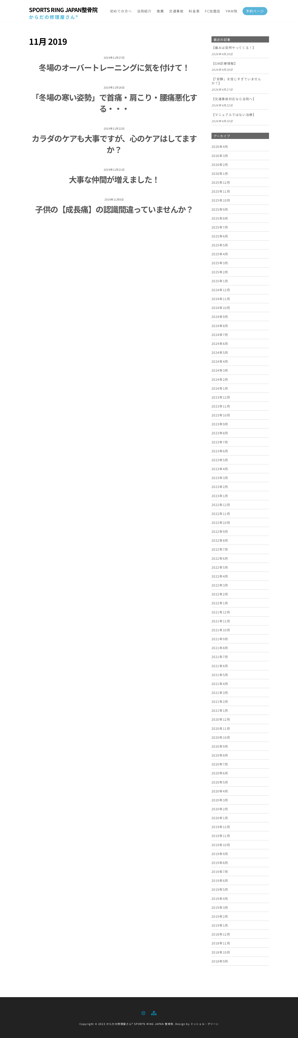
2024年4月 (219, 361)
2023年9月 (219, 424)
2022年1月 (219, 603)
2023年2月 (219, 486)
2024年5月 (219, 352)
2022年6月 (219, 558)
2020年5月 (219, 782)
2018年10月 (220, 952)
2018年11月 (220, 943)
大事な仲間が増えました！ (114, 179)
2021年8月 (219, 647)
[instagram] (143, 1012)
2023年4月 (219, 468)
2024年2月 (219, 379)
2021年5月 (219, 674)
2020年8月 (219, 755)
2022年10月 (220, 522)
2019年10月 (220, 844)
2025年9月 (219, 209)
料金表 (194, 11)
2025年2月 (219, 272)
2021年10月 (220, 630)
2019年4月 (219, 898)
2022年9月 (219, 531)
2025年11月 (220, 191)
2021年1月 (219, 710)
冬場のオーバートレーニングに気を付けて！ (114, 67)
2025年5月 (219, 245)
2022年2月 (219, 594)
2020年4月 (219, 791)
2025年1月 (219, 281)
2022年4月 (219, 576)
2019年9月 (219, 853)
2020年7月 (219, 764)
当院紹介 (144, 11)
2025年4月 (219, 254)
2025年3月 (219, 262)
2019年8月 (219, 862)
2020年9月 (219, 746)
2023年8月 (219, 433)
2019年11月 (220, 835)
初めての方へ (121, 11)
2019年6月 (219, 880)
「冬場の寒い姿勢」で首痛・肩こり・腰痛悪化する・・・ (114, 102)
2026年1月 (219, 173)
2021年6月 (219, 665)
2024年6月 (219, 343)
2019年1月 (219, 925)
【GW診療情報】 (224, 63)
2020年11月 (220, 728)
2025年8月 (219, 218)
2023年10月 (220, 415)
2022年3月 (219, 585)
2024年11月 (220, 298)
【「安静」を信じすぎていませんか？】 (236, 81)
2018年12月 (220, 934)
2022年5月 (219, 567)
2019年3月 (219, 907)
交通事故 (176, 11)
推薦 (160, 11)
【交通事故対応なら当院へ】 (233, 99)
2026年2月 (219, 164)
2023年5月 (219, 460)
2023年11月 (220, 406)
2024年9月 (219, 316)
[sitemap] (153, 1012)
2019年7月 (219, 871)
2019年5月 (219, 889)
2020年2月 (219, 809)
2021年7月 (219, 656)
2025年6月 (219, 236)
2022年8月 (219, 540)
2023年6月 (219, 451)
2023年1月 (219, 495)
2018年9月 (219, 961)
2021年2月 (219, 701)
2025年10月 (220, 200)
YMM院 (231, 11)
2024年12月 (220, 289)
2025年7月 (219, 227)
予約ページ (255, 11)
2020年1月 (219, 817)
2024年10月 (220, 307)
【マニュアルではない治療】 (233, 115)
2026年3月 (219, 155)
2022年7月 (219, 549)
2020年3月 (219, 800)
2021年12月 (220, 612)
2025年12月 (220, 182)
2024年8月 (219, 325)
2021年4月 (219, 683)
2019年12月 (220, 826)
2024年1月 (219, 388)
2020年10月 (220, 737)
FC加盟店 (212, 11)
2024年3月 (219, 370)
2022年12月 (220, 504)
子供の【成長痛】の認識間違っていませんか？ (114, 209)
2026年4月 (219, 146)
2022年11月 (220, 513)
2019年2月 (219, 916)
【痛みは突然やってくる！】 (233, 48)
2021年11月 (220, 621)
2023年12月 (220, 397)
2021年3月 (219, 692)
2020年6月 (219, 773)
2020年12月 (220, 719)
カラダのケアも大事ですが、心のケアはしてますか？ (114, 143)
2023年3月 (219, 477)
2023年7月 (219, 442)
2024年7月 (219, 334)
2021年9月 (219, 638)
